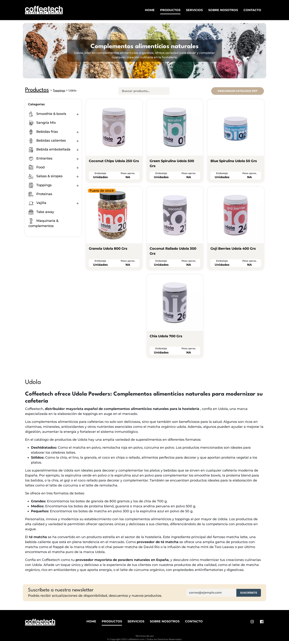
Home (150, 10)
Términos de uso (144, 636)
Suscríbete (248, 592)
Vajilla (37, 203)
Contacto (252, 10)
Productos (170, 10)
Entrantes (40, 158)
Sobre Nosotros (223, 10)
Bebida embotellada (49, 149)
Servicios (194, 10)
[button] (77, 114)
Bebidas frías (43, 132)
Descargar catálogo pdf (237, 91)
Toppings (59, 90)
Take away (41, 212)
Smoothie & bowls (47, 114)
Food (36, 167)
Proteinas (40, 194)
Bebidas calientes (47, 140)
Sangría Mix (42, 123)
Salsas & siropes (45, 176)
